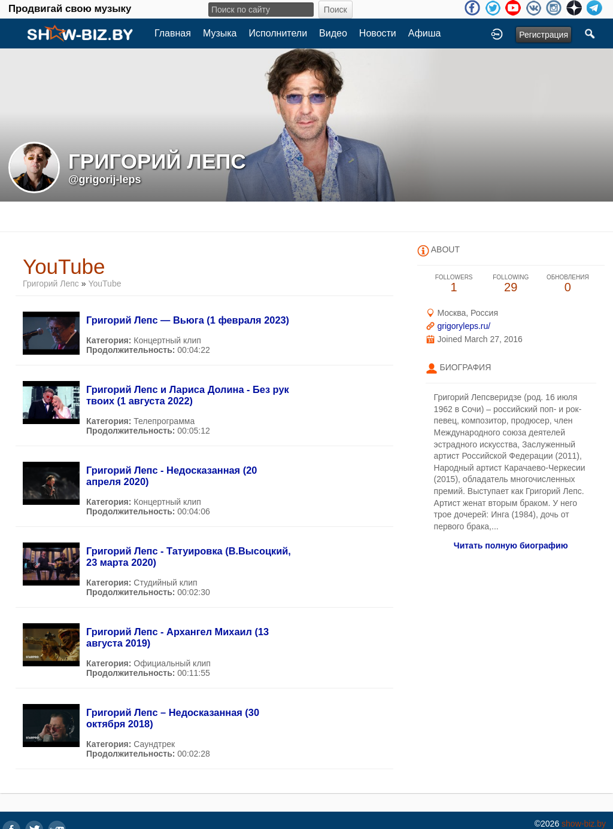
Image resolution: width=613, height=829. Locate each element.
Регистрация (543, 34)
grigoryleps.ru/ (463, 326)
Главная (172, 33)
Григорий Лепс (51, 283)
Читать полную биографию (511, 545)
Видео (333, 33)
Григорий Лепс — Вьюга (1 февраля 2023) (187, 320)
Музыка (220, 33)
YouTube (104, 283)
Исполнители (278, 33)
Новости (377, 33)
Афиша (424, 33)
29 (510, 284)
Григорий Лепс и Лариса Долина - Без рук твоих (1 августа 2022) (187, 395)
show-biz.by (584, 823)
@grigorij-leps (104, 179)
